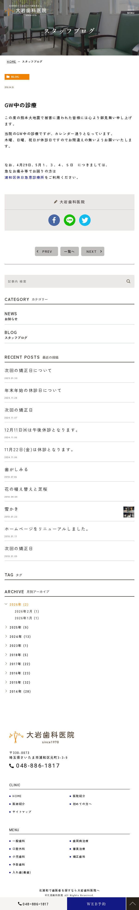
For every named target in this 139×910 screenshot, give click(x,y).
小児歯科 (18, 856)
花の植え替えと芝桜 (26, 489)
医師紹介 (18, 804)
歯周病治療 (81, 841)
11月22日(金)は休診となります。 (40, 449)
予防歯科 (18, 864)
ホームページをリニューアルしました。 (48, 529)
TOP (132, 903)
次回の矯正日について (29, 370)
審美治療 (79, 849)
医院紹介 (79, 796)
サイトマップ (22, 812)
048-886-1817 (38, 765)
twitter (85, 220)
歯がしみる (17, 469)
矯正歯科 (79, 856)
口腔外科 (18, 849)
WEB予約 (96, 904)
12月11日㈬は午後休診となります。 (42, 430)
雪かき (12, 509)
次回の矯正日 (19, 410)
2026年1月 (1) (27, 618)
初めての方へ (82, 804)
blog (15, 76)
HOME (11, 61)
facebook (54, 220)
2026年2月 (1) (27, 611)
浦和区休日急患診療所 (25, 177)
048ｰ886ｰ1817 (36, 904)
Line (69, 220)
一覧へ (69, 251)
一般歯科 (18, 841)
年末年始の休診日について (33, 390)
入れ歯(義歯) (21, 872)
